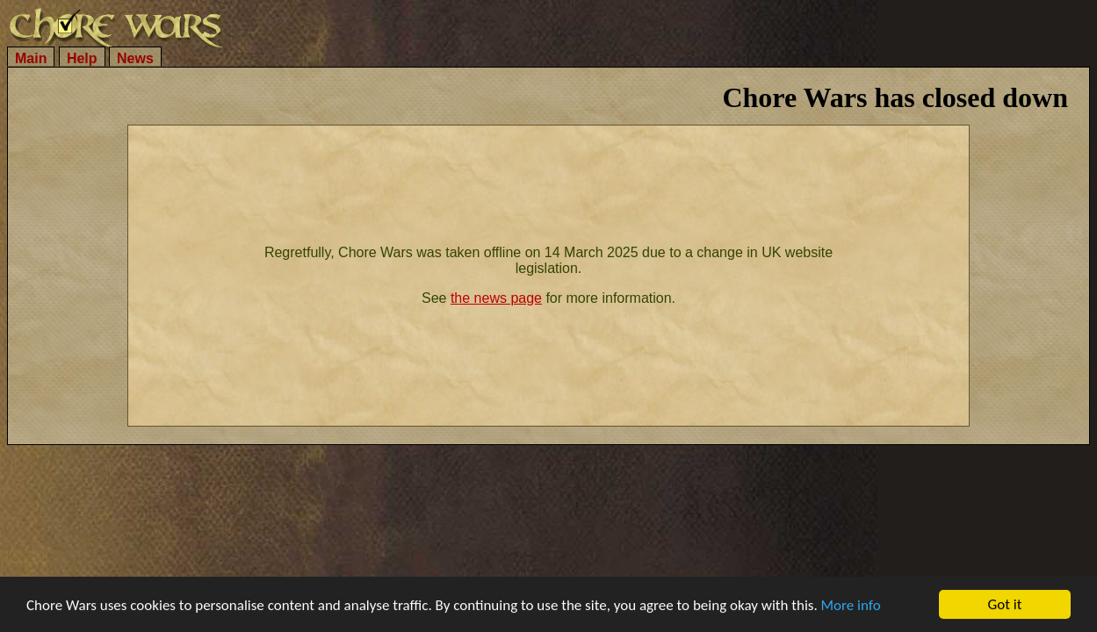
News (135, 58)
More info (851, 607)
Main (31, 58)
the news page (496, 298)
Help (82, 58)
